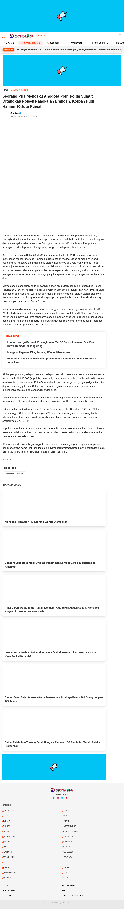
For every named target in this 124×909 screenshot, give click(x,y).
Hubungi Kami (8, 891)
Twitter (62, 799)
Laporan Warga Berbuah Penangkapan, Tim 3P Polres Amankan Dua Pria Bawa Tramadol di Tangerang (50, 344)
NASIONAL (7, 842)
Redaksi (6, 886)
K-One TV (42, 36)
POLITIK (6, 868)
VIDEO (65, 878)
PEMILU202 (7, 852)
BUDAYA (6, 821)
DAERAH (54, 43)
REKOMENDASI (9, 873)
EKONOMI (7, 826)
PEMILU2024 (67, 852)
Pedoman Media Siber (72, 896)
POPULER (66, 868)
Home (5, 90)
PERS (5, 862)
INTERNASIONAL (10, 837)
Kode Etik (6, 896)
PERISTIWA (67, 857)
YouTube (66, 799)
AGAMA (10, 43)
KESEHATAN (75, 43)
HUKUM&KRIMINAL (99, 43)
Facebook (53, 799)
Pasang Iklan (68, 886)
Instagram (57, 799)
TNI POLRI (7, 878)
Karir (64, 891)
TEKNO (65, 873)
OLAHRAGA (67, 842)
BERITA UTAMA (32, 43)
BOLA (64, 816)
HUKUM (6, 831)
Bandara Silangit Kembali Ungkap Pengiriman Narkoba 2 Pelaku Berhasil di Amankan (52, 361)
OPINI (5, 847)
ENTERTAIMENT (69, 826)
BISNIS (6, 816)
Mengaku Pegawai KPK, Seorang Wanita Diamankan (38, 352)
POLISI (65, 862)
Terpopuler (8, 49)
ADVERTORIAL (9, 811)
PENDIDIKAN (8, 857)
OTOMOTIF (66, 847)
